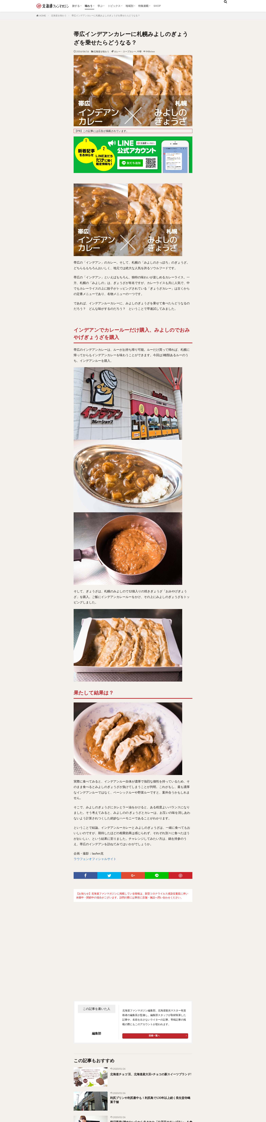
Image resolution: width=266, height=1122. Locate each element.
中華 (139, 51)
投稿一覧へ (154, 1035)
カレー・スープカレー (125, 51)
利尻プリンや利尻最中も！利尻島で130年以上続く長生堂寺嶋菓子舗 (150, 1100)
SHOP (157, 5)
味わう (88, 5)
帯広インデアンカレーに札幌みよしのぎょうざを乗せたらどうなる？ (106, 15)
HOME (42, 15)
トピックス (114, 5)
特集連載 (143, 5)
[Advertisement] (133, 944)
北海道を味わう (58, 15)
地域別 (129, 5)
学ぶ (100, 5)
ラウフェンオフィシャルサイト (95, 859)
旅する (76, 5)
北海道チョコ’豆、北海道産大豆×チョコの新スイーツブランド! (150, 1076)
